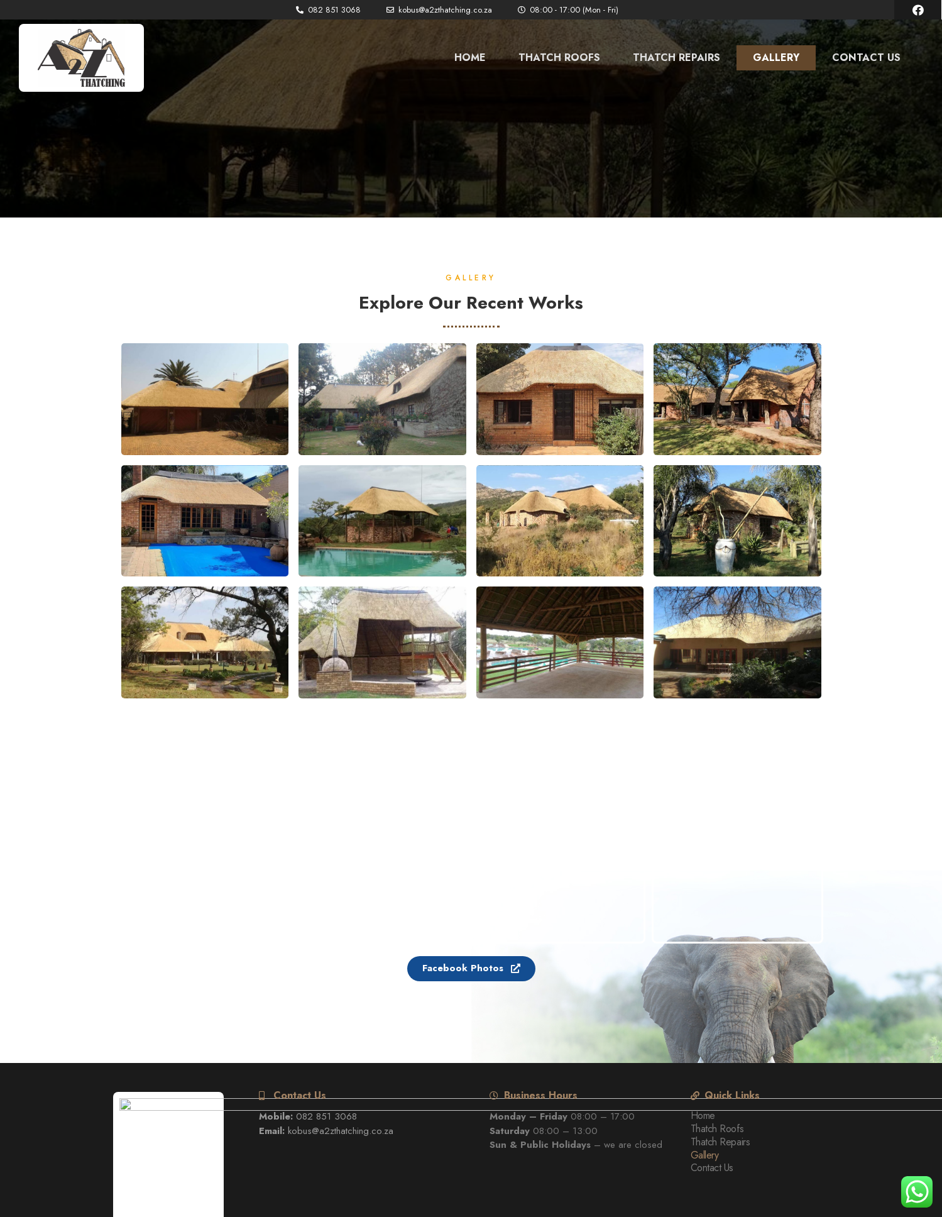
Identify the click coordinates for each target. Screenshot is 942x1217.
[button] (471, 968)
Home (470, 57)
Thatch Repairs (676, 57)
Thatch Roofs (559, 57)
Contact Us (866, 57)
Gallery (776, 57)
